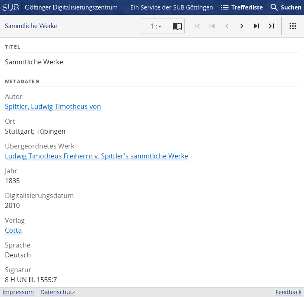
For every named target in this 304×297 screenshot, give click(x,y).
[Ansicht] (293, 26)
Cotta (13, 230)
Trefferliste (241, 7)
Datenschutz (57, 292)
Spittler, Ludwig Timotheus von (53, 106)
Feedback (289, 292)
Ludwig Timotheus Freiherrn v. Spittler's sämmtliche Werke (96, 155)
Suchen (285, 7)
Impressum (18, 292)
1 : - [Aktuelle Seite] (155, 26)
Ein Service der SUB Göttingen (171, 7)
